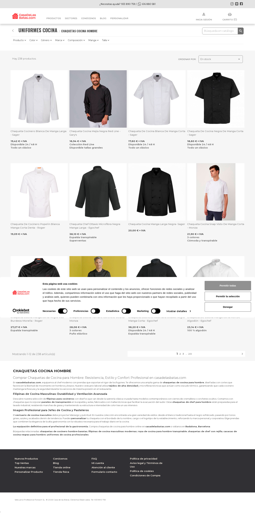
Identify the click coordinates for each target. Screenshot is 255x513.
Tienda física (61, 471)
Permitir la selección (228, 491)
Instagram (231, 3)
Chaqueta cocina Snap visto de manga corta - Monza (215, 226)
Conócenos (88, 18)
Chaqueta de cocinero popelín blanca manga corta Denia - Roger (35, 226)
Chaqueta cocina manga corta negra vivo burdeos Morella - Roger (37, 319)
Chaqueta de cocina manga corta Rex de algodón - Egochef (213, 319)
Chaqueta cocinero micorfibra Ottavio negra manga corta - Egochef (156, 319)
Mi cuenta (98, 463)
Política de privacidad (143, 458)
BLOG (103, 18)
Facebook (241, 3)
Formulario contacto (104, 471)
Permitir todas (228, 481)
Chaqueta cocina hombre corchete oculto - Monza (97, 319)
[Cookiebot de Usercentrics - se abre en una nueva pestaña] (21, 506)
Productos (53, 18)
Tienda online (61, 467)
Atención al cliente (103, 467)
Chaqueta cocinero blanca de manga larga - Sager (38, 133)
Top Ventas (22, 463)
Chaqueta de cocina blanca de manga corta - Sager (156, 133)
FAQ (94, 458)
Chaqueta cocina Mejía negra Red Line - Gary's (95, 133)
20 (190, 353)
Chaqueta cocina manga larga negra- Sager (156, 224)
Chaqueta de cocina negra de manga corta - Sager (215, 133)
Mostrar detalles (177, 506)
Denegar (228, 502)
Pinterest (236, 3)
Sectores (71, 18)
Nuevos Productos (26, 458)
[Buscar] (223, 31)
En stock (220, 59)
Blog (56, 463)
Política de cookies (142, 471)
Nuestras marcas (25, 467)
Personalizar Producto (29, 471)
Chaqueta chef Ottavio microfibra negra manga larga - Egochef (94, 226)
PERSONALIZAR (119, 18)
